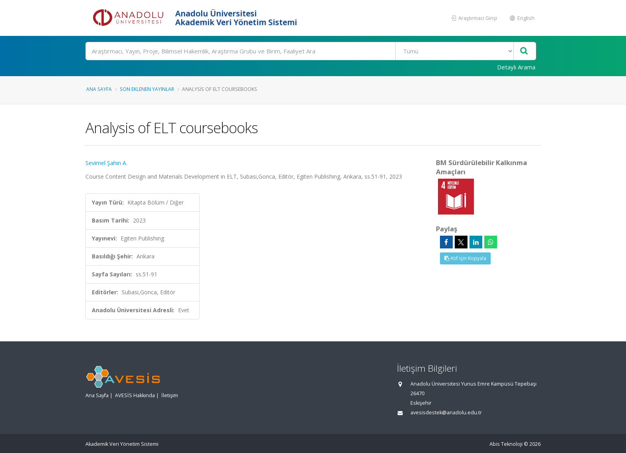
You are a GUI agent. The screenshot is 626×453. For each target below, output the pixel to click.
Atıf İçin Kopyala (465, 258)
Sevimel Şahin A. (106, 163)
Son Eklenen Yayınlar (147, 89)
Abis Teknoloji (506, 444)
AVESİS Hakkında (135, 395)
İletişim (169, 395)
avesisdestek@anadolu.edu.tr (446, 412)
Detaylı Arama (516, 67)
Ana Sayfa (99, 89)
